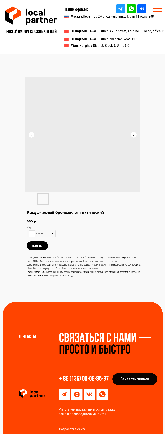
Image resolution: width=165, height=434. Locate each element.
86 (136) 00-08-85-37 (86, 379)
